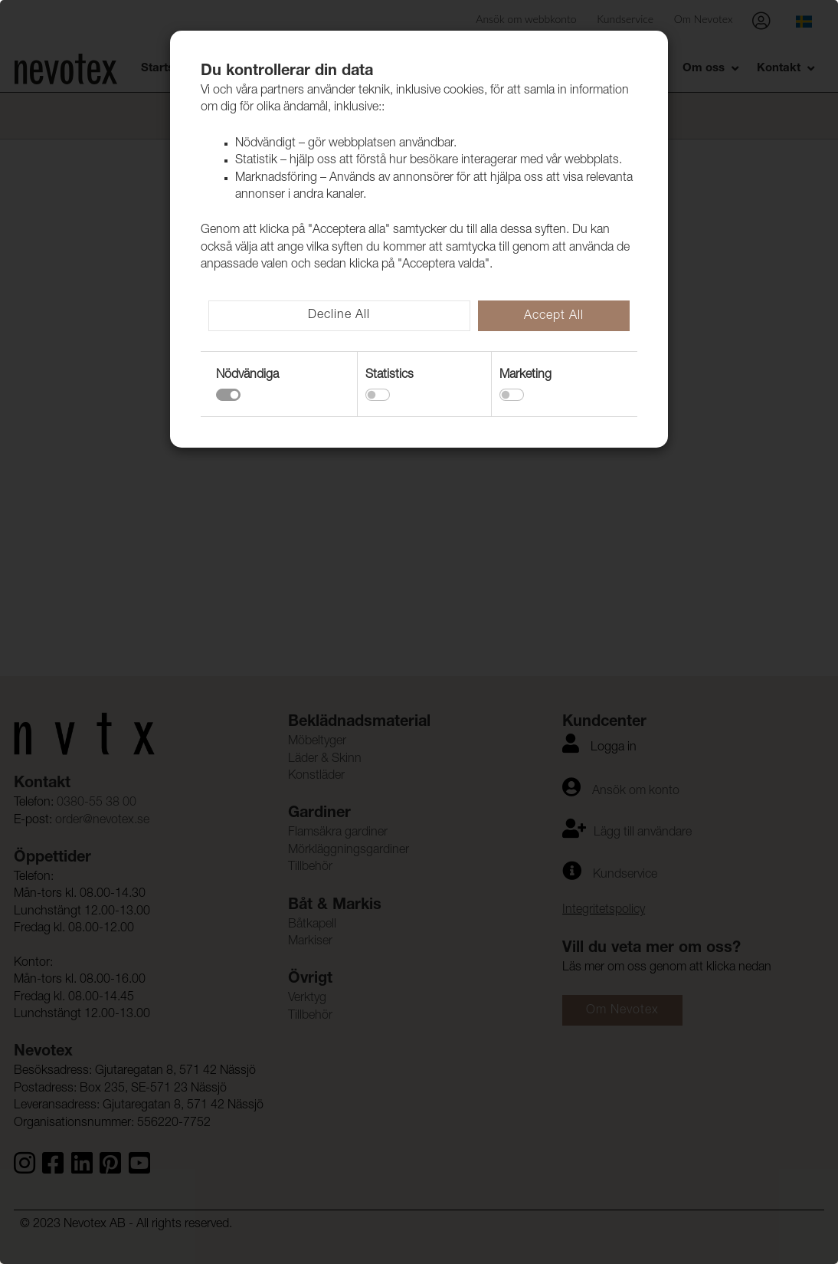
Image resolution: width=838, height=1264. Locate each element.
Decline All (339, 316)
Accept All (554, 316)
